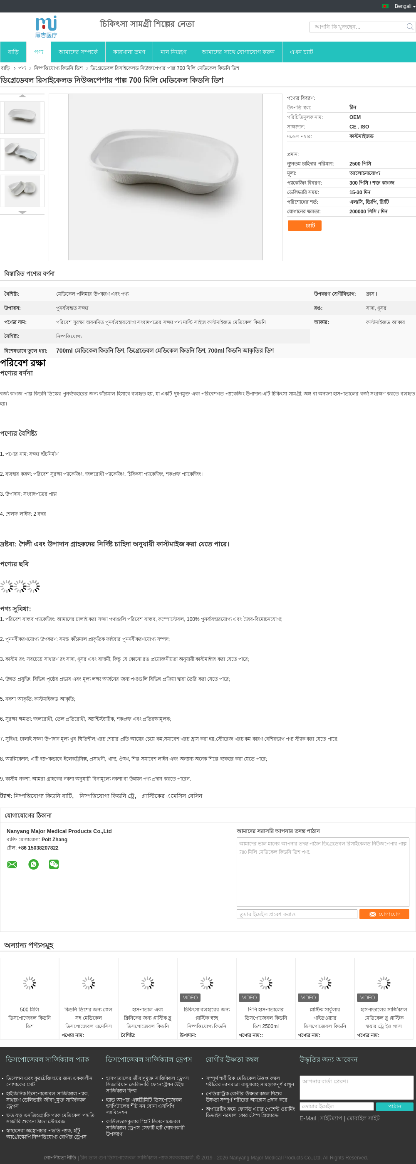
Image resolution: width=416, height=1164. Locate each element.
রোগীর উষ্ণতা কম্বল (232, 1059)
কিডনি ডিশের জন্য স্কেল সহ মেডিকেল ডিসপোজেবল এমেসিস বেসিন (88, 1019)
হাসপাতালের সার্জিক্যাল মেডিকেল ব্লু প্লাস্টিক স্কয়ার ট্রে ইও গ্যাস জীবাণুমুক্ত (384, 1019)
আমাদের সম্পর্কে (78, 52)
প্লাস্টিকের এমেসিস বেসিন (172, 796)
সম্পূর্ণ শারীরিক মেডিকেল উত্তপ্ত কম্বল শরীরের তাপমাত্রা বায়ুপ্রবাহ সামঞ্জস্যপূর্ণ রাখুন (250, 1081)
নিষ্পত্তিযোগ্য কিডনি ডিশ (58, 68)
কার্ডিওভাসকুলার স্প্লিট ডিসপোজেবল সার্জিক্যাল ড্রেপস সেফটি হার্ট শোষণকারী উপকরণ (145, 1128)
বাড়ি (13, 52)
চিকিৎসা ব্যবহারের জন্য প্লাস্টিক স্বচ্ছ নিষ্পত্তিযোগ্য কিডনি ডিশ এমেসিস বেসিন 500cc (207, 1019)
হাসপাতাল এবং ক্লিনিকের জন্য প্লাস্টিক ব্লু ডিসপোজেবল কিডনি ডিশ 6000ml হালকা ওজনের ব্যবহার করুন (147, 1019)
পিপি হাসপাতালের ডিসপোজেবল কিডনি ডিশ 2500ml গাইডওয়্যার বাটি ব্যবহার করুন (266, 1019)
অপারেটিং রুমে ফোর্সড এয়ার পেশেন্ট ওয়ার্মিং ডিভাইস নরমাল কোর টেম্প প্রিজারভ (250, 1112)
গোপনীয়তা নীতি (60, 1158)
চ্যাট (305, 226)
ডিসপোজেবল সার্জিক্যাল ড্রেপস (149, 1059)
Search (411, 27)
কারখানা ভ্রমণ (129, 52)
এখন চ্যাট (301, 52)
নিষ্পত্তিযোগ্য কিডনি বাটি (43, 796)
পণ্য (38, 52)
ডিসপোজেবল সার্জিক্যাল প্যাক (47, 1059)
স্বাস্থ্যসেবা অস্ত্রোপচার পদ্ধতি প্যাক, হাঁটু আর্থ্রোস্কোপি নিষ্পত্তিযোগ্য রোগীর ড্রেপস (46, 1134)
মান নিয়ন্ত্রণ (173, 52)
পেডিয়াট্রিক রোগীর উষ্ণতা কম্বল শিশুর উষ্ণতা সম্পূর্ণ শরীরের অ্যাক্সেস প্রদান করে (246, 1097)
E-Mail (308, 1118)
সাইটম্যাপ (331, 1118)
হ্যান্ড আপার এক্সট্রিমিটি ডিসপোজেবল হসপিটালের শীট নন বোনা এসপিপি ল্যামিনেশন (144, 1106)
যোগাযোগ (385, 914)
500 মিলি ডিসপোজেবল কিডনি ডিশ (29, 1018)
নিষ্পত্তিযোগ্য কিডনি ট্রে (106, 796)
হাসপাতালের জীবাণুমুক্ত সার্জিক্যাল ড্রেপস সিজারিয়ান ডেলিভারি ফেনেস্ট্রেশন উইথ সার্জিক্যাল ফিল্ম (147, 1084)
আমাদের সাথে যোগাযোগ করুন (238, 52)
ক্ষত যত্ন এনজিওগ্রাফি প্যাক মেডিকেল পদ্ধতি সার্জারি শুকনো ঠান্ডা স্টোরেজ (50, 1118)
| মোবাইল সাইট (362, 1118)
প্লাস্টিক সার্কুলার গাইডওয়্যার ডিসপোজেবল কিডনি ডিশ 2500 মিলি (325, 1019)
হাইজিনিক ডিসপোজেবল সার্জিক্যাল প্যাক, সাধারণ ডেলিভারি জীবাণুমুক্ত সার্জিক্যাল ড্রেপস (47, 1100)
